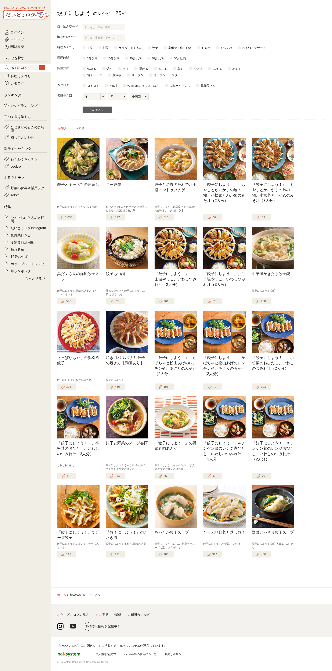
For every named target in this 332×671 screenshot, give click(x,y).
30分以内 (158, 58)
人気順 (80, 128)
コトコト (93, 85)
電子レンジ (94, 75)
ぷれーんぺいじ (180, 85)
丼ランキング (21, 271)
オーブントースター (167, 75)
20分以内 (135, 58)
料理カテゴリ (21, 76)
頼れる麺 (17, 249)
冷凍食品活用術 (22, 242)
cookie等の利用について (141, 654)
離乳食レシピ (140, 614)
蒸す (180, 68)
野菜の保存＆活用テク (27, 187)
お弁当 (206, 47)
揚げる (143, 68)
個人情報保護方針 (107, 654)
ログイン (17, 32)
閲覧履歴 (17, 46)
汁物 (155, 47)
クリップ (17, 39)
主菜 (90, 47)
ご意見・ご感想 (110, 614)
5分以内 (92, 58)
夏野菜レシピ (21, 235)
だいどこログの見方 (74, 614)
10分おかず (19, 256)
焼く (109, 68)
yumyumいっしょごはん (143, 85)
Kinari (113, 85)
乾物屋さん (208, 85)
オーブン (138, 75)
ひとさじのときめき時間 (27, 128)
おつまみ (226, 47)
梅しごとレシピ (22, 137)
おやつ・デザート (254, 47)
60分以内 (180, 58)
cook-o (16, 166)
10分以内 (113, 58)
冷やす (236, 68)
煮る (126, 68)
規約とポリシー (174, 654)
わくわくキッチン (24, 159)
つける (198, 68)
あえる (217, 68)
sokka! (15, 195)
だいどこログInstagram (28, 227)
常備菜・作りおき (180, 47)
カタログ (17, 83)
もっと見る (33, 278)
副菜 (106, 47)
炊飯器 (116, 75)
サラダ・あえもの (130, 47)
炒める (91, 68)
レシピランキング (24, 105)
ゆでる (162, 68)
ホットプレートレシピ (27, 263)
